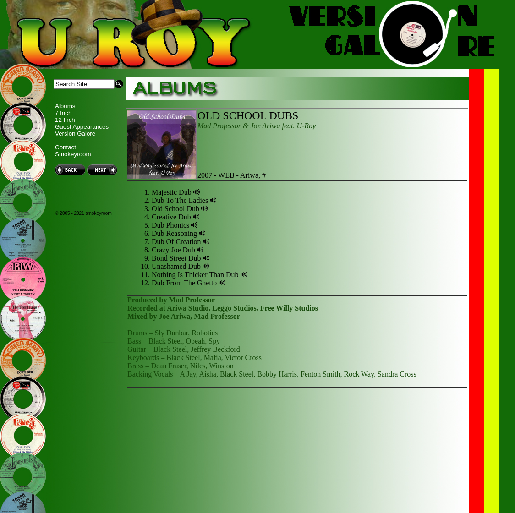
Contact (65, 147)
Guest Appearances (82, 126)
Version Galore (75, 133)
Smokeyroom (73, 154)
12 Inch (65, 119)
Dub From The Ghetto (184, 283)
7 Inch (63, 112)
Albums (65, 106)
